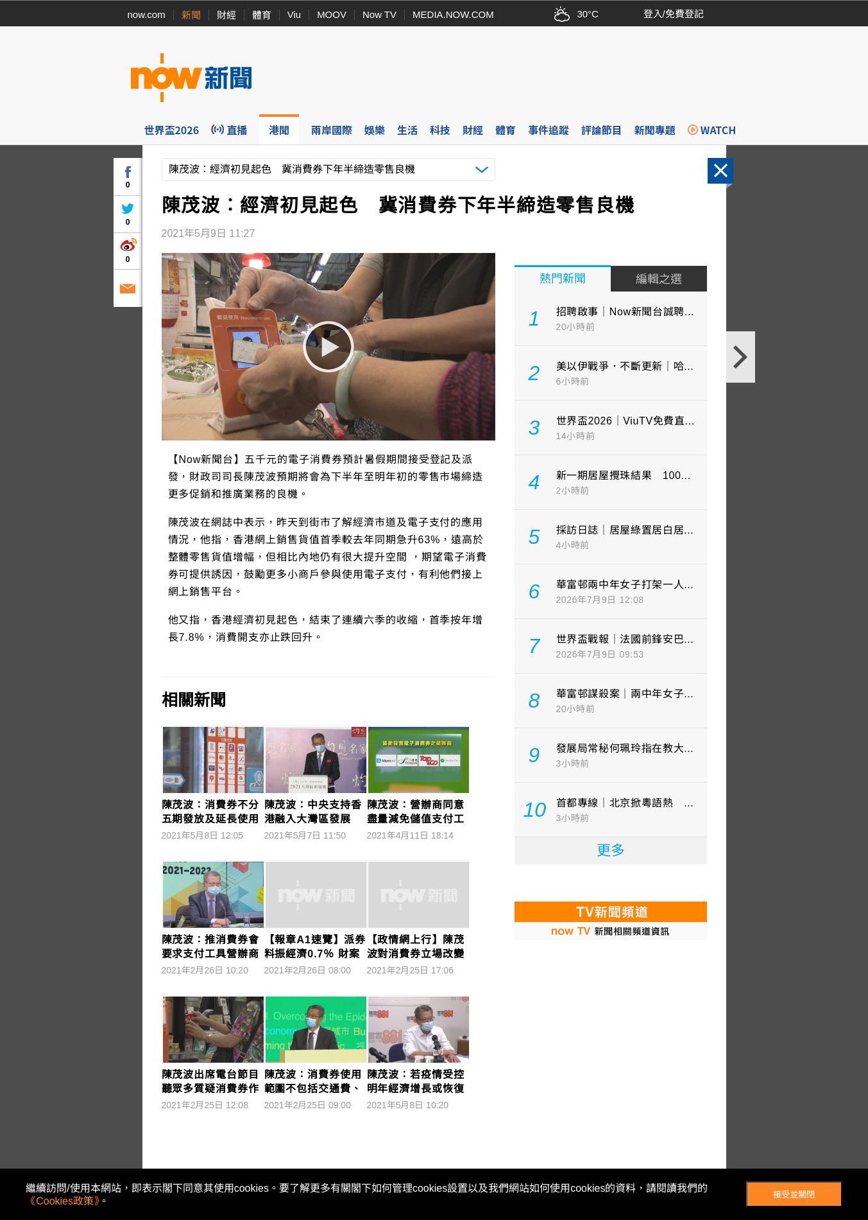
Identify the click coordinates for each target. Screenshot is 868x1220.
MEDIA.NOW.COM (453, 14)
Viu (294, 14)
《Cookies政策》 (62, 1201)
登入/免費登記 (673, 13)
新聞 (191, 15)
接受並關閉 (794, 1194)
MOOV (331, 14)
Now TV (379, 14)
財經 (226, 15)
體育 (261, 15)
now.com (147, 14)
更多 (611, 850)
